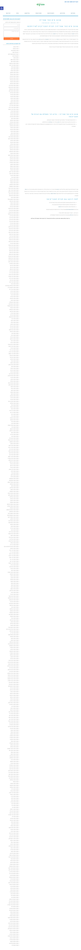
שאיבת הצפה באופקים (14, 103)
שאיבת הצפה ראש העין (13, 836)
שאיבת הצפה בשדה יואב (13, 715)
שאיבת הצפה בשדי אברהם (13, 726)
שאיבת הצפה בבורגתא (14, 201)
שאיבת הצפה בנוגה (14, 529)
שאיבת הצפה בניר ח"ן (14, 552)
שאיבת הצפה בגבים (14, 300)
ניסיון (40, 39)
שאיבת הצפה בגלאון (14, 324)
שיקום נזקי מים (15, 55)
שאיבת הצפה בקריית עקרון (13, 676)
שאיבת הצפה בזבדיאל (14, 357)
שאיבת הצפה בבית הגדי (13, 217)
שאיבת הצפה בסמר (14, 583)
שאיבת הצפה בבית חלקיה (13, 226)
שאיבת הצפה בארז (14, 177)
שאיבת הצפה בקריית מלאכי (13, 675)
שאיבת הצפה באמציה (14, 166)
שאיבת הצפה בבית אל (14, 206)
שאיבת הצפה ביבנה (14, 408)
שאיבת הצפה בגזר (14, 318)
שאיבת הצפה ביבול (14, 405)
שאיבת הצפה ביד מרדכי (13, 410)
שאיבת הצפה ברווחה (14, 691)
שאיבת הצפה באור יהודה (13, 107)
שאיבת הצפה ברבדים (14, 687)
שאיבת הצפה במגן (14, 485)
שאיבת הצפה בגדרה (14, 313)
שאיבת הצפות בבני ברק (13, 873)
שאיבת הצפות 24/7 (14, 61)
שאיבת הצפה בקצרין (14, 656)
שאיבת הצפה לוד (15, 816)
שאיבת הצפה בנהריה (14, 528)
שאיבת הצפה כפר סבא (13, 812)
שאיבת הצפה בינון (14, 423)
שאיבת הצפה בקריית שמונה (12, 678)
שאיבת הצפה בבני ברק (13, 270)
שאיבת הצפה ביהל (14, 416)
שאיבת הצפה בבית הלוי (13, 219)
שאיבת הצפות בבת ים (14, 875)
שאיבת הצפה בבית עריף (13, 248)
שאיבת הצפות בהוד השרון (13, 882)
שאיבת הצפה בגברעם (14, 311)
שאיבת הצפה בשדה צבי (13, 722)
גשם (73, 34)
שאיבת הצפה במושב (14, 489)
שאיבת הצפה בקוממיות (13, 645)
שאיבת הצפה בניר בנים (13, 550)
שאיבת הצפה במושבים (14, 491)
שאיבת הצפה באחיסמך (13, 123)
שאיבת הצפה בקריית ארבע (13, 662)
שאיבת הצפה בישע (14, 432)
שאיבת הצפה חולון (14, 798)
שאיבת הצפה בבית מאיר (13, 239)
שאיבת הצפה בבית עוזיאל (13, 245)
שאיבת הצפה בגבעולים (13, 302)
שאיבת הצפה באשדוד (14, 182)
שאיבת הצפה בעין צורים (13, 603)
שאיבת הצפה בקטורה (14, 647)
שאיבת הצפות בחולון (14, 888)
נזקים (58, 189)
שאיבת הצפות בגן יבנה (14, 880)
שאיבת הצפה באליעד (14, 142)
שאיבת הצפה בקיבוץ (14, 649)
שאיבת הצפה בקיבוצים (14, 651)
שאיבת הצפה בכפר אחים (13, 445)
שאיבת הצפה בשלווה (14, 744)
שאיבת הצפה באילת (14, 131)
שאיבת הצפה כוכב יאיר (14, 811)
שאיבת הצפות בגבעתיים (13, 877)
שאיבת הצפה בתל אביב (13, 766)
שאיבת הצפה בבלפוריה (13, 263)
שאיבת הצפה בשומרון (14, 735)
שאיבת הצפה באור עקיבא (13, 109)
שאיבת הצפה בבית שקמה (13, 258)
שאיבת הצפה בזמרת (14, 368)
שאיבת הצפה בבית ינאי (14, 236)
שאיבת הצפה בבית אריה (13, 210)
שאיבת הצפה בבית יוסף (13, 234)
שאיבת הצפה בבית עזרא (13, 247)
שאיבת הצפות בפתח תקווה (13, 917)
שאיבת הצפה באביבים (14, 76)
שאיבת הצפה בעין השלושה (13, 597)
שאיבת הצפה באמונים (14, 160)
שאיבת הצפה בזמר (14, 366)
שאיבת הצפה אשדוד (14, 70)
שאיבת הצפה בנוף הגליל (13, 537)
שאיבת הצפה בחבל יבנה (13, 373)
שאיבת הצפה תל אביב (14, 853)
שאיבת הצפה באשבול (14, 180)
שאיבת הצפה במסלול (14, 502)
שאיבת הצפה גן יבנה (14, 790)
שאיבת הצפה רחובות (14, 840)
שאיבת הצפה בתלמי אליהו (13, 770)
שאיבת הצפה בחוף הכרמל (13, 383)
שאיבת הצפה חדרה (14, 796)
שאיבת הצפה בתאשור (14, 761)
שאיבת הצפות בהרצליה (13, 884)
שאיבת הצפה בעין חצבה (13, 599)
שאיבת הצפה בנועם (14, 535)
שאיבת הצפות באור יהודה (13, 856)
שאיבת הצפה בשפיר (14, 752)
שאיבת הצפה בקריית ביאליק (12, 665)
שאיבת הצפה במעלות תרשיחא (12, 509)
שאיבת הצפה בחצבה (14, 392)
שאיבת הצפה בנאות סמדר (13, 522)
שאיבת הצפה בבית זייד (14, 223)
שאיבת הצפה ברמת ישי (13, 704)
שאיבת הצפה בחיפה (14, 386)
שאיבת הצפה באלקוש (14, 157)
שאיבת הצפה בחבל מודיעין (13, 375)
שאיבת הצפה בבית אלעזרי (13, 208)
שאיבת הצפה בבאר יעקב (13, 190)
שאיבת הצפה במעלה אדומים (12, 504)
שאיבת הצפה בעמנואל (13, 612)
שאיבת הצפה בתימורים (13, 765)
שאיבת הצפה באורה (14, 111)
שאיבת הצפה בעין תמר (13, 605)
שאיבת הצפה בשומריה (14, 737)
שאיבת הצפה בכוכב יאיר (13, 438)
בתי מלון (71, 215)
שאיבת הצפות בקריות (14, 921)
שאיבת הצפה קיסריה (14, 829)
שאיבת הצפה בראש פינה (13, 684)
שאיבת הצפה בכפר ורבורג (13, 447)
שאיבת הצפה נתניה (14, 822)
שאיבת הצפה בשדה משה (13, 717)
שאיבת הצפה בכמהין (14, 443)
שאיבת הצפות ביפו (14, 897)
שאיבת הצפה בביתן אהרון (13, 259)
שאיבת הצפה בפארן (14, 621)
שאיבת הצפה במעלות (14, 507)
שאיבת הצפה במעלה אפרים (12, 506)
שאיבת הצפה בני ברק (14, 544)
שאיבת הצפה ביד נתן (14, 412)
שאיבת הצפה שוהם (14, 851)
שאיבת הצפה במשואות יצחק (12, 515)
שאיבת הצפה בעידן (14, 592)
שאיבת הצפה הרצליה (14, 794)
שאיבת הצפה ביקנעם (14, 428)
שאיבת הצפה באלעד (14, 153)
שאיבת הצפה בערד (14, 618)
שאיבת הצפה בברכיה (14, 292)
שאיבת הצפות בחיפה (14, 890)
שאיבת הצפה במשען (14, 518)
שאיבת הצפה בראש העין (13, 682)
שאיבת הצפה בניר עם (14, 561)
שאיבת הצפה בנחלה (14, 542)
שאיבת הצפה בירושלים (14, 430)
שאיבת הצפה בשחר (14, 741)
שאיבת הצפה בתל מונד (13, 768)
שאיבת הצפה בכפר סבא (13, 452)
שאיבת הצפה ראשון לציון (13, 838)
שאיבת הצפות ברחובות (13, 930)
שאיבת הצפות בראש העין (13, 926)
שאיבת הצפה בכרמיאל (14, 462)
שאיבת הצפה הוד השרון (13, 792)
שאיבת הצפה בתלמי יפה (13, 777)
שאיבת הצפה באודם (14, 98)
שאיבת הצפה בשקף (14, 754)
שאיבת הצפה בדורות (14, 337)
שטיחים (50, 122)
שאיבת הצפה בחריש (14, 397)
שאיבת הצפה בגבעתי (14, 307)
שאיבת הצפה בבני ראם (13, 281)
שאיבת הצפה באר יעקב (13, 171)
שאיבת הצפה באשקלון (14, 184)
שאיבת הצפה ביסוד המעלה (13, 425)
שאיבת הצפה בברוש (14, 291)
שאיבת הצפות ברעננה (14, 937)
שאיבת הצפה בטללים (14, 403)
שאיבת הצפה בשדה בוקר (13, 711)
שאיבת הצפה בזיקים (14, 362)
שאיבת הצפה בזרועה (14, 370)
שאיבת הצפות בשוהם (14, 941)
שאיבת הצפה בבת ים (14, 296)
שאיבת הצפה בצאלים (14, 636)
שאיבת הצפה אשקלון (14, 72)
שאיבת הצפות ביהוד (14, 895)
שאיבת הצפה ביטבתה (14, 419)
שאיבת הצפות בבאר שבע (13, 869)
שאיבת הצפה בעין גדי (14, 594)
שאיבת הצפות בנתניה (14, 912)
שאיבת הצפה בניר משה (13, 557)
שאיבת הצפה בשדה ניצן (13, 719)
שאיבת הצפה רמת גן (14, 844)
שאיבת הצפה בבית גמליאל (13, 213)
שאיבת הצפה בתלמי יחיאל (13, 776)
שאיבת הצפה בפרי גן (14, 632)
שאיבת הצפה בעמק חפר (13, 614)
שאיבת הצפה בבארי (14, 197)
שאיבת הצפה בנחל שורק (13, 540)
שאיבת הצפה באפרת (14, 169)
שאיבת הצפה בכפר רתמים (13, 456)
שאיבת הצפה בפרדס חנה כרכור (12, 629)
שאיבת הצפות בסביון (14, 913)
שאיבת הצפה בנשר (14, 570)
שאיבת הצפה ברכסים (14, 697)
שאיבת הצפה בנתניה (14, 575)
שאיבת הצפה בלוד (14, 473)
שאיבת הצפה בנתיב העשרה (13, 572)
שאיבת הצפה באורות (14, 112)
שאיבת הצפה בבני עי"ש (13, 278)
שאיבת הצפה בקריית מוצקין (12, 673)
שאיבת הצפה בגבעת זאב (13, 304)
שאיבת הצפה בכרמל (14, 467)
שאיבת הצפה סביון (14, 823)
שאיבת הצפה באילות (14, 127)
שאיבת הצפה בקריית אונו (13, 660)
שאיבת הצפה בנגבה (14, 526)
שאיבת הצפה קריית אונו (13, 833)
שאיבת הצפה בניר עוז (14, 559)
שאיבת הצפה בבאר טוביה (13, 188)
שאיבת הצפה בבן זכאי (14, 265)
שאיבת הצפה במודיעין (14, 487)
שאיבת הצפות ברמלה (14, 932)
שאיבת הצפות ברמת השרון (13, 935)
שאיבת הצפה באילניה (14, 129)
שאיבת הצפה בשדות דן (13, 724)
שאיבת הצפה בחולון (14, 379)
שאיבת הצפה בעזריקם (14, 590)
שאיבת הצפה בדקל (14, 340)
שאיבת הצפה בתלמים (14, 779)
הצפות (54, 34)
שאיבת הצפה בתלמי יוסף (13, 774)
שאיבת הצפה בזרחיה (14, 371)
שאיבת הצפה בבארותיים (13, 195)
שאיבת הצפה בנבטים (14, 524)
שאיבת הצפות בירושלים (13, 899)
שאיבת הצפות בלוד (14, 906)
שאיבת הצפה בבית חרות (13, 230)
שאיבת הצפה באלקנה (14, 158)
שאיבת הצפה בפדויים (14, 623)
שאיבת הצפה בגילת (14, 322)
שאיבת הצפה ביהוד (14, 414)
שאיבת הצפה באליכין (14, 140)
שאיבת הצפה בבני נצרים (13, 274)
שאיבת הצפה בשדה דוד (13, 713)
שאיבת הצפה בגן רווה (14, 327)
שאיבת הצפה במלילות (14, 496)
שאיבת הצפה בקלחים (14, 654)
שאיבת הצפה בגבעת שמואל (12, 305)
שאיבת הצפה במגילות (14, 484)
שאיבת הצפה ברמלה (14, 698)
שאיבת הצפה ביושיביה (14, 417)
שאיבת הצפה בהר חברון (13, 351)
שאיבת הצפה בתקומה (14, 785)
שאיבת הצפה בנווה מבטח (13, 533)
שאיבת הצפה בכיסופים (14, 441)
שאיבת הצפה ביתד (14, 436)
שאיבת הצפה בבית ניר (14, 243)
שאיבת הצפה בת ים (14, 759)
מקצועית (46, 39)
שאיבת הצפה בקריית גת (13, 667)
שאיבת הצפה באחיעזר (14, 125)
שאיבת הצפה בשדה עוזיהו (13, 721)
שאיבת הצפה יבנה (14, 803)
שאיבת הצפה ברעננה (14, 710)
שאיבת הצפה (15, 57)
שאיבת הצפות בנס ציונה (13, 910)
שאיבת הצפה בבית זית (14, 225)
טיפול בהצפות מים (14, 50)
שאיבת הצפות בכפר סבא (13, 902)
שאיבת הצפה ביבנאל (14, 406)
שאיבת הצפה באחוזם (14, 120)
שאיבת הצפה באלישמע (13, 151)
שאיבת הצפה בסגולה (14, 579)
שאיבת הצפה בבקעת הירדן (13, 287)
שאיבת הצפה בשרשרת (14, 755)
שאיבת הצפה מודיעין (14, 818)
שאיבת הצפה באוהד (14, 100)
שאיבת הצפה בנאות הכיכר (13, 520)
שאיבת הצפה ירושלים (14, 809)
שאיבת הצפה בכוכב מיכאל (13, 439)
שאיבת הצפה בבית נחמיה (13, 241)
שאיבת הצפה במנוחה (14, 498)
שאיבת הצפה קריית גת (14, 834)
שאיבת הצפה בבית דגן (14, 215)
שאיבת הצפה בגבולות (14, 298)
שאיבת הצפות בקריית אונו (13, 923)
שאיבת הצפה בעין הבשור (13, 596)
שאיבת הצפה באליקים (14, 147)
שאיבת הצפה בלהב (14, 471)
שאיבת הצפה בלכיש (14, 476)
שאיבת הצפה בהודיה (14, 348)
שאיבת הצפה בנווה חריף (13, 531)
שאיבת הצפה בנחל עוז (14, 539)
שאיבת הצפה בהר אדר (13, 349)
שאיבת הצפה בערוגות (14, 619)
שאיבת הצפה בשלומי (14, 746)
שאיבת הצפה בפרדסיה (13, 631)
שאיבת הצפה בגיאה (14, 320)
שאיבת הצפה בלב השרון (13, 469)
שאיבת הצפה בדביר (14, 335)
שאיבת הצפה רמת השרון (13, 845)
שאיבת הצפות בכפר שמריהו (12, 904)
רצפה (26, 189)
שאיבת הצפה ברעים (14, 708)
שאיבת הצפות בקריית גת (13, 924)
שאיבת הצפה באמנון (14, 164)
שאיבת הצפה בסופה (14, 581)
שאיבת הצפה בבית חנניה (13, 228)
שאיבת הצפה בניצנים (14, 548)
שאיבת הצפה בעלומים (14, 608)
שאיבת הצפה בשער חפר (13, 750)
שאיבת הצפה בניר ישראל (13, 555)
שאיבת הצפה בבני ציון (14, 280)
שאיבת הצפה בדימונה (14, 338)
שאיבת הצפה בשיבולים (14, 743)
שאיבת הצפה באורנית (14, 116)
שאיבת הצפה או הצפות (13, 63)
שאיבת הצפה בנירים (14, 564)
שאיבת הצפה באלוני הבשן (13, 138)
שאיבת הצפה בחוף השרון (13, 384)
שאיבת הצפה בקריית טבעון (13, 669)
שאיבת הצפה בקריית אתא (13, 664)
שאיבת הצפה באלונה (14, 134)
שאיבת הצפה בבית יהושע (13, 232)
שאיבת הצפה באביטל (14, 81)
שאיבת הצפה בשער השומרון (12, 748)
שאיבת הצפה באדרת (14, 94)
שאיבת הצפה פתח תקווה (13, 827)
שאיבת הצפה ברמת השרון (13, 702)
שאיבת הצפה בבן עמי (14, 267)
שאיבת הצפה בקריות (14, 658)
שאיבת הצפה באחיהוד (14, 122)
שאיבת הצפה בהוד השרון (13, 346)
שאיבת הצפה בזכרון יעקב (13, 364)
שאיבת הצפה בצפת (14, 640)
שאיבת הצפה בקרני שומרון (13, 680)
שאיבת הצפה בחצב (14, 390)
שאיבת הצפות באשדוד (14, 864)
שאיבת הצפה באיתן (14, 133)
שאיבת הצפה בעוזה (14, 586)
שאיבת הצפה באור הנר (13, 105)
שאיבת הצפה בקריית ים (13, 671)
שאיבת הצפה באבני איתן (13, 90)
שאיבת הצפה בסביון (14, 577)
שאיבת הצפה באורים (14, 114)
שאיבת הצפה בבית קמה (13, 250)
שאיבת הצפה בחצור (14, 394)
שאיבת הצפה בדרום (14, 342)
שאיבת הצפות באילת (14, 860)
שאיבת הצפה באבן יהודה (13, 85)
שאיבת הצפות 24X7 (14, 59)
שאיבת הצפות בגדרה (14, 879)
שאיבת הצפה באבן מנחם (13, 87)
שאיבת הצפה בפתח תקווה (13, 634)
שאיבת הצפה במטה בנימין (13, 495)
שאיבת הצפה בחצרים (14, 395)
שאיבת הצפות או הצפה (13, 855)
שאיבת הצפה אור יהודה (13, 65)
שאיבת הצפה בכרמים (14, 465)
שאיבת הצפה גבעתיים (14, 787)
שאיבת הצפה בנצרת (14, 568)
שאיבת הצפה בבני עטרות (13, 276)
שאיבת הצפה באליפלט (13, 146)
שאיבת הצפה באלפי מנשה (13, 155)
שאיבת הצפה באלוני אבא (13, 136)
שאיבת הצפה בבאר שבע (13, 193)
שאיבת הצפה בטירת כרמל (13, 401)
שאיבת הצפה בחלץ (14, 388)
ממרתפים (68, 209)
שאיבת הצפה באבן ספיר (13, 89)
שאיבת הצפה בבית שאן (13, 252)
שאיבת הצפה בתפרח (14, 783)
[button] (1, 8)
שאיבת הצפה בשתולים (14, 757)
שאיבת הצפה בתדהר (14, 763)
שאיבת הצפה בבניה (14, 283)
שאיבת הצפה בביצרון (14, 204)
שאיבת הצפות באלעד (14, 862)
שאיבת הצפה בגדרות (14, 315)
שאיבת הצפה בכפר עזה (13, 454)
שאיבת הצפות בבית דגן (13, 871)
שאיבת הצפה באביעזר (14, 83)
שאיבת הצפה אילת (14, 67)
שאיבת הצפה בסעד (14, 585)
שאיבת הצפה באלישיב (14, 149)
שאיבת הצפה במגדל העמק (13, 482)
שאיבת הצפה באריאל (14, 179)
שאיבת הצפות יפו (15, 945)
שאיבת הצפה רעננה (14, 847)
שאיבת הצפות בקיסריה (13, 919)
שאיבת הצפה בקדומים (14, 642)
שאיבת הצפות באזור (14, 858)
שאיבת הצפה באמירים (14, 162)
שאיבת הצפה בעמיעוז (14, 610)
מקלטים (71, 209)
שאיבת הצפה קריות (14, 831)
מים (57, 39)
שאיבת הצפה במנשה (14, 500)
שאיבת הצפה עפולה (14, 825)
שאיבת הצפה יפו (15, 807)
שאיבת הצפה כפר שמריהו (13, 814)
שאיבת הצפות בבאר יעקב (13, 868)
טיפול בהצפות (15, 48)
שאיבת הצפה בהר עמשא (13, 353)
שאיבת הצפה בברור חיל (13, 289)
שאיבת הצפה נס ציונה (14, 820)
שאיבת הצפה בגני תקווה (13, 329)
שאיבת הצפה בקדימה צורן (13, 643)
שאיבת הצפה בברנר (14, 294)
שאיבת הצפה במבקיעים (13, 480)
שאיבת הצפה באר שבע (13, 173)
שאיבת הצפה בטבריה (14, 399)
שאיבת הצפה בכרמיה (14, 463)
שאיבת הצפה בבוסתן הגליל (13, 199)
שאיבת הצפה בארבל (14, 175)
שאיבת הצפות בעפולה (14, 915)
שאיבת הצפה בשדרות (14, 728)
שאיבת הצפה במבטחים (13, 478)
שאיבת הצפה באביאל (14, 74)
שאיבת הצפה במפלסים (13, 511)
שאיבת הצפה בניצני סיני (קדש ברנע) (11, 546)
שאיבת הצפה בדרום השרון (13, 344)
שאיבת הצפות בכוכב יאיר (13, 901)
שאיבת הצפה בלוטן (14, 474)
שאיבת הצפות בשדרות (14, 939)
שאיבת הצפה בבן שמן (14, 269)
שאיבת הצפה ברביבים (14, 689)
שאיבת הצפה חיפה (14, 800)
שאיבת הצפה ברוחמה (14, 693)
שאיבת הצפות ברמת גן (14, 934)
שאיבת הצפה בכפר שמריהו (13, 458)
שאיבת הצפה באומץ (14, 101)
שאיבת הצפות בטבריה (14, 891)
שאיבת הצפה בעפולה (14, 616)
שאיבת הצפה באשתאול (13, 186)
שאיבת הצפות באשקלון (13, 866)
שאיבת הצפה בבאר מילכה (13, 191)
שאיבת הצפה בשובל (14, 732)
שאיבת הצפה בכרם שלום (13, 460)
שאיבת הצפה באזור (14, 118)
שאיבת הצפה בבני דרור (13, 272)
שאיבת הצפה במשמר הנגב (13, 517)
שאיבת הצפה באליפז (14, 144)
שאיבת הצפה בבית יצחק (13, 237)
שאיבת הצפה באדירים (14, 92)
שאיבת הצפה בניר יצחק (13, 553)
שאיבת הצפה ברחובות (14, 695)
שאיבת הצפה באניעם (14, 168)
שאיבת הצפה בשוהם (14, 733)
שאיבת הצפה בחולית (14, 381)
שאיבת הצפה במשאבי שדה (13, 513)
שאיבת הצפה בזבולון (14, 359)
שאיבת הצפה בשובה (14, 730)
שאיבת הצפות (15, 781)
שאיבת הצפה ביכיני (14, 421)
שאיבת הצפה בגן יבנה (14, 326)
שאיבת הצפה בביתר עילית (13, 261)
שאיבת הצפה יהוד (14, 805)
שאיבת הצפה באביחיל (14, 79)
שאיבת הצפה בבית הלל (13, 221)
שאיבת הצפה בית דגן (14, 434)
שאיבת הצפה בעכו (14, 607)
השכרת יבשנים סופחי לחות (13, 54)
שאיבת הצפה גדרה (14, 789)
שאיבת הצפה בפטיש (14, 625)
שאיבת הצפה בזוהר (14, 360)
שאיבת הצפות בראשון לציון (13, 928)
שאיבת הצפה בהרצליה (14, 355)
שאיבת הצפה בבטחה (14, 202)
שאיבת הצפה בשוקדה (14, 739)
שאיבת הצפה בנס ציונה (13, 566)
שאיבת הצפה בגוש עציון (13, 316)
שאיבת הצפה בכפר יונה (13, 449)
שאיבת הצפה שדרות (14, 849)
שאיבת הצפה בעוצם (14, 588)
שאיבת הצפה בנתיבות (14, 574)
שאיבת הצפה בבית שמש (13, 254)
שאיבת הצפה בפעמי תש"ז (13, 627)
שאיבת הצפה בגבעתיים (13, 309)
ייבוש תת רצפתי (15, 52)
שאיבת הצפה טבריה (14, 801)
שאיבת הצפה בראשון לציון (13, 686)
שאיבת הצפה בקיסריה (14, 653)
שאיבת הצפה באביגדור (13, 78)
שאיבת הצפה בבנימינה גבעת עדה (11, 285)
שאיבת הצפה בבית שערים (13, 256)
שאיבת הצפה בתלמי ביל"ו (13, 772)
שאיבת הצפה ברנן (14, 706)
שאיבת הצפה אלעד (14, 68)
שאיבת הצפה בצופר (14, 638)
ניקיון (58, 122)
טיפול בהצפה (53, 193)
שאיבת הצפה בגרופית (14, 331)
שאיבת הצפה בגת (14, 333)
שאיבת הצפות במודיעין (14, 908)
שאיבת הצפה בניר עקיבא (13, 563)
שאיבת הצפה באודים (14, 96)
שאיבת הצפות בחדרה (14, 886)
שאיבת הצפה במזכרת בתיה (13, 493)
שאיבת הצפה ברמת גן (14, 700)
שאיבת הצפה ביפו (14, 427)
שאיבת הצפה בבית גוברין (13, 212)
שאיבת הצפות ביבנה (14, 893)
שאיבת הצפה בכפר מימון (13, 450)
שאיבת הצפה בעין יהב (14, 601)
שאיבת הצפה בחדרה (14, 377)
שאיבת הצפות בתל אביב (13, 943)
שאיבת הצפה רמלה (14, 842)
